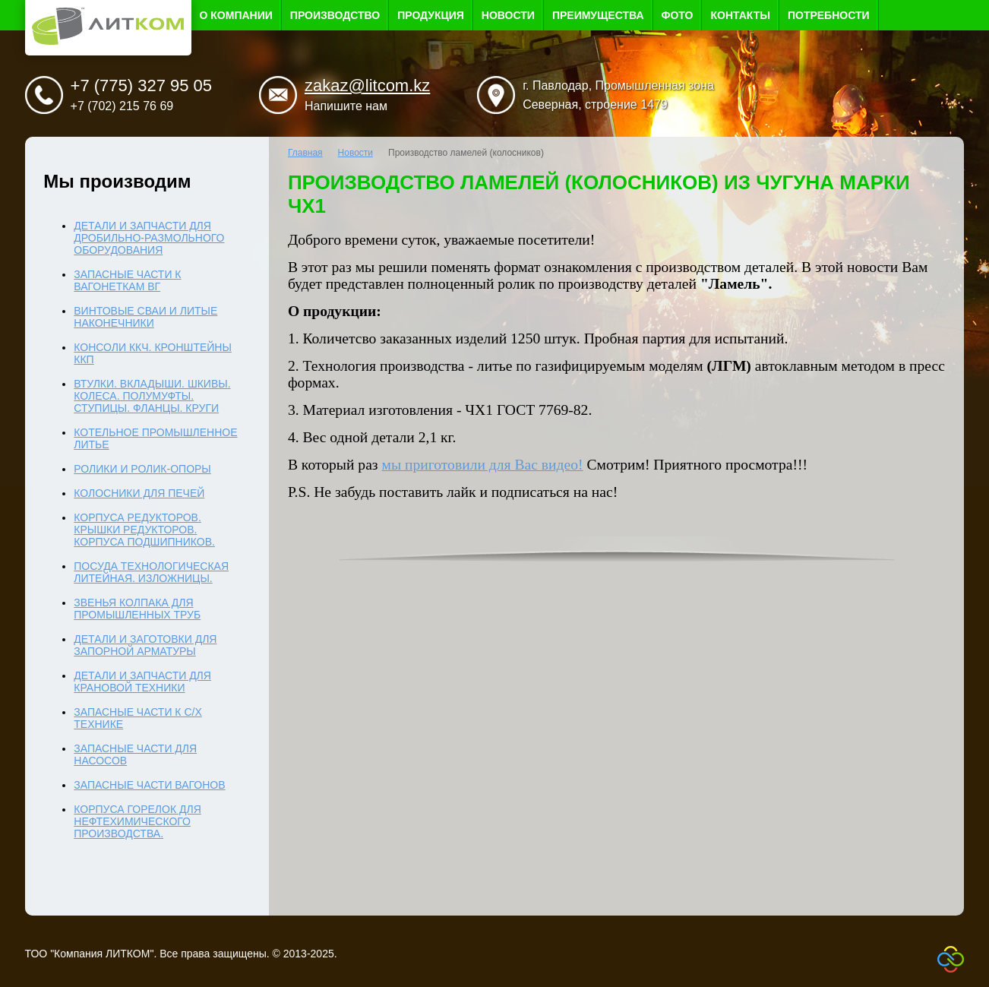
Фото (678, 15)
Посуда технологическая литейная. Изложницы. (151, 572)
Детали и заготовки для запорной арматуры (145, 645)
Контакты (739, 15)
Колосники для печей (139, 493)
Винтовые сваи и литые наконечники (145, 317)
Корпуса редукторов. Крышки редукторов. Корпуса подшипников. (144, 529)
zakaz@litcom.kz (367, 85)
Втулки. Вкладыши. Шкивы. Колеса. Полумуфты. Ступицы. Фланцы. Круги (152, 396)
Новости (508, 15)
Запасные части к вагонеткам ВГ (127, 280)
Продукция (430, 15)
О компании (236, 15)
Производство (335, 15)
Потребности (829, 15)
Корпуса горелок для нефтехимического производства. (137, 821)
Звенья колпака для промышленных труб (137, 608)
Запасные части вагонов (149, 785)
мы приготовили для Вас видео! (482, 465)
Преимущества (598, 15)
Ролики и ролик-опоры (142, 469)
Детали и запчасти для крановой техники (142, 681)
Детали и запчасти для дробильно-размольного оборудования (149, 238)
